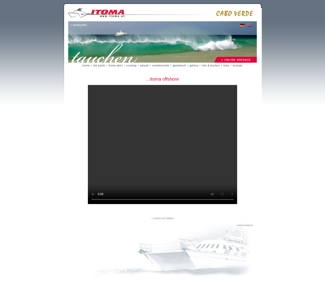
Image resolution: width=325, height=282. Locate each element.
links (226, 65)
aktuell (144, 65)
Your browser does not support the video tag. (162, 144)
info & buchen (211, 65)
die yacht (99, 65)
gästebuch (179, 65)
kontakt (237, 65)
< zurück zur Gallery (162, 218)
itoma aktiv (116, 65)
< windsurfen (78, 25)
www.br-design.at (245, 225)
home (86, 65)
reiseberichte (160, 65)
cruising (131, 65)
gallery (194, 65)
